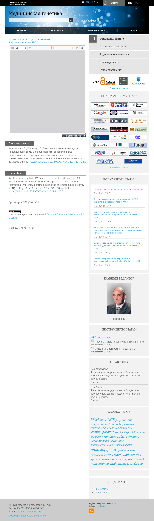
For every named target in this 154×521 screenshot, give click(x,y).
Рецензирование (109, 62)
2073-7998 (89, 2)
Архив (133, 30)
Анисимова (44, 39)
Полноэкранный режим (71, 135)
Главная (21, 30)
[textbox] (39, 20)
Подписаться (101, 492)
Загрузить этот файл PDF (22, 42)
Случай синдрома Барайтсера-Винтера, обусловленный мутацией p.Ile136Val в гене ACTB (117, 259)
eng (130, 3)
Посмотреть (101, 488)
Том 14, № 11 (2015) (27, 39)
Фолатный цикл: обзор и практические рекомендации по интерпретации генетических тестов (116, 215)
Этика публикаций (111, 70)
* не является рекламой (119, 88)
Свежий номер (96, 30)
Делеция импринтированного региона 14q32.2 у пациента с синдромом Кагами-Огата (117, 200)
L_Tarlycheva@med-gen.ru (31, 511)
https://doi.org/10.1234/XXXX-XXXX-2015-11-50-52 (58, 161)
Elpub (102, 506)
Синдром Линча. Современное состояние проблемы (118, 189)
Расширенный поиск (88, 20)
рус (136, 3)
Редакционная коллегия (114, 54)
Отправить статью (112, 38)
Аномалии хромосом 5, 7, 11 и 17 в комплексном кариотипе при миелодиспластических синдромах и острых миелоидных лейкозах (118, 230)
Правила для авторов (113, 46)
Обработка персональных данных (27, 515)
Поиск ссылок (102, 337)
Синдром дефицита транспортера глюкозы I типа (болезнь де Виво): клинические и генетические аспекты (117, 245)
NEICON (113, 504)
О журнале (57, 30)
